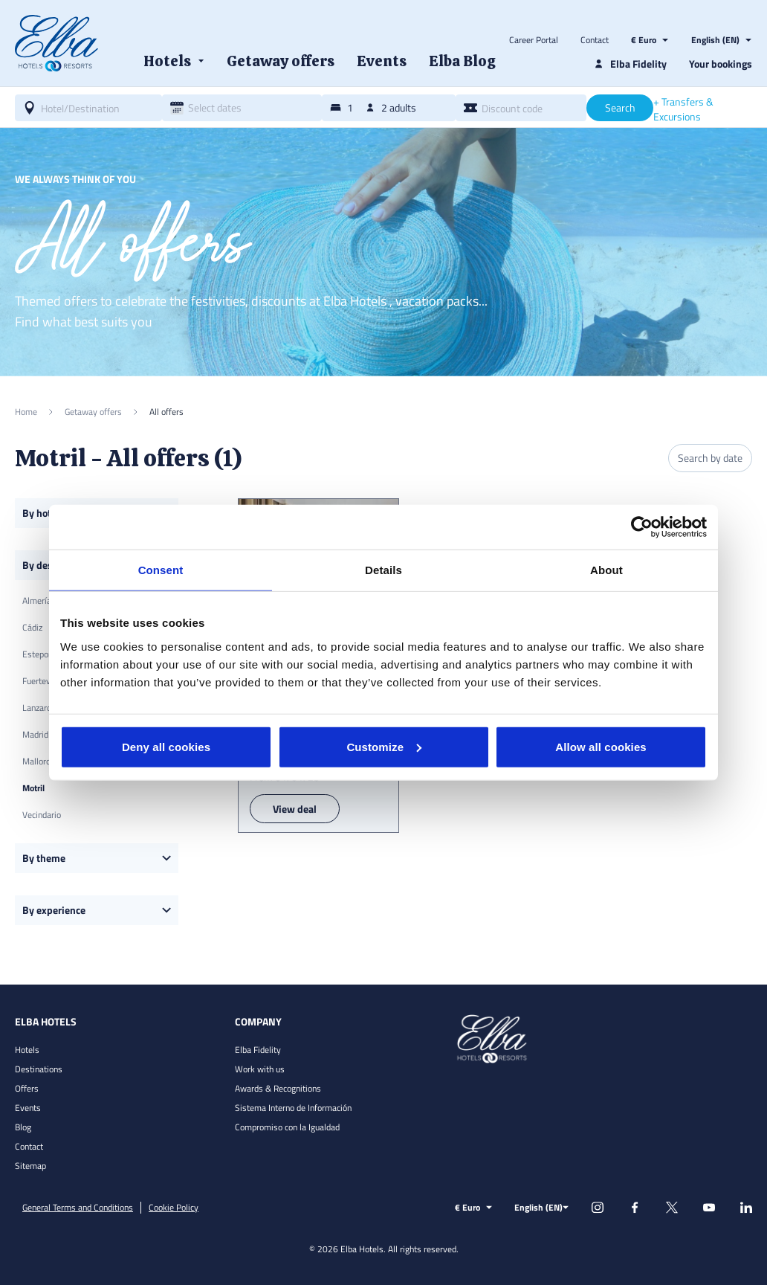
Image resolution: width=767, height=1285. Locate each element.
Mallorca (38, 761)
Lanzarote (40, 708)
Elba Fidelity (258, 1050)
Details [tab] (383, 570)
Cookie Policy (173, 1208)
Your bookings (720, 63)
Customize (383, 746)
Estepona (39, 654)
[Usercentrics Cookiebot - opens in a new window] (642, 527)
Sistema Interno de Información (293, 1108)
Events (28, 1108)
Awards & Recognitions (278, 1088)
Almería (36, 600)
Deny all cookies (166, 746)
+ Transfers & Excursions (683, 109)
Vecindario (41, 815)
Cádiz (32, 627)
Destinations (38, 1069)
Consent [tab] (161, 570)
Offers (27, 1088)
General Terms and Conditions (77, 1208)
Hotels (27, 1050)
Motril (33, 788)
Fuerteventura (48, 681)
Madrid (35, 734)
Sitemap (30, 1166)
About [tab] (606, 570)
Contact (594, 40)
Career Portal (533, 40)
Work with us (260, 1069)
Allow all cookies (601, 746)
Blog (23, 1127)
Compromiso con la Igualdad (287, 1127)
